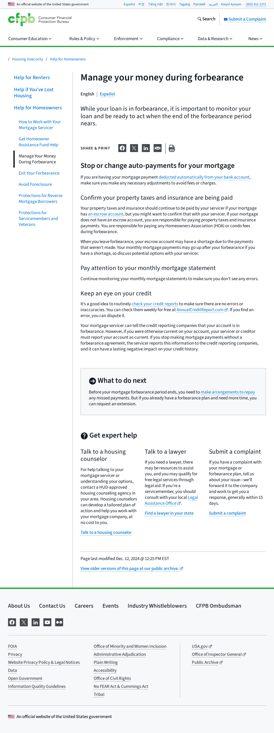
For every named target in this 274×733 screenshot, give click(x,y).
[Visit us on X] (24, 622)
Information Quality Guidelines (37, 686)
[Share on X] (134, 147)
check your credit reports (155, 304)
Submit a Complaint (245, 19)
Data (12, 670)
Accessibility (105, 670)
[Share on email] (158, 147)
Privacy (15, 654)
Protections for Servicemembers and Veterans (38, 218)
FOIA (12, 646)
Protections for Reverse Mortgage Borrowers (40, 198)
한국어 (171, 4)
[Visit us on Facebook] (12, 622)
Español (129, 4)
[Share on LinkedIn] (146, 147)
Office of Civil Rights (112, 678)
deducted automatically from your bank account (204, 177)
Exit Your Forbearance (39, 173)
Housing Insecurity (27, 59)
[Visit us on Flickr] (59, 622)
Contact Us (52, 606)
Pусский (199, 4)
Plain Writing (106, 662)
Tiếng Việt (155, 4)
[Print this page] (171, 148)
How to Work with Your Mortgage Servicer (40, 124)
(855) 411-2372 (256, 4)
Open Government (25, 678)
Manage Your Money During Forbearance (37, 159)
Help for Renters (32, 77)
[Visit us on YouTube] (47, 622)
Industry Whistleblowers (157, 606)
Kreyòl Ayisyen (231, 4)
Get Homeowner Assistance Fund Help (38, 142)
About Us (19, 606)
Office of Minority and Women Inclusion (130, 646)
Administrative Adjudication (120, 654)
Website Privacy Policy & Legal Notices (44, 662)
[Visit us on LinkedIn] (36, 622)
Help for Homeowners (68, 59)
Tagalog (184, 4)
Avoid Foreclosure (35, 184)
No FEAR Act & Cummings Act (121, 686)
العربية (213, 4)
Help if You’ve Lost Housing (34, 92)
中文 (141, 4)
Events (110, 606)
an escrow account (105, 214)
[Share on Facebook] (122, 147)
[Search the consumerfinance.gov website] (206, 19)
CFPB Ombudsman (218, 606)
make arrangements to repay (228, 392)
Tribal (99, 694)
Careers (84, 606)
